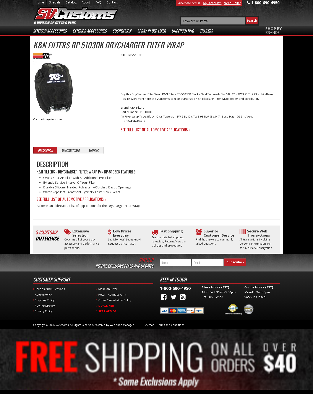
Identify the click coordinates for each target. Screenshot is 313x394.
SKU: (124, 55)
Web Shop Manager (122, 325)
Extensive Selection (80, 233)
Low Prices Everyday (122, 233)
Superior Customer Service (219, 233)
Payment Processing (233, 314)
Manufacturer (70, 150)
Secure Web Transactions (258, 233)
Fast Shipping (171, 231)
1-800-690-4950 (175, 288)
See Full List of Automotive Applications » (156, 129)
